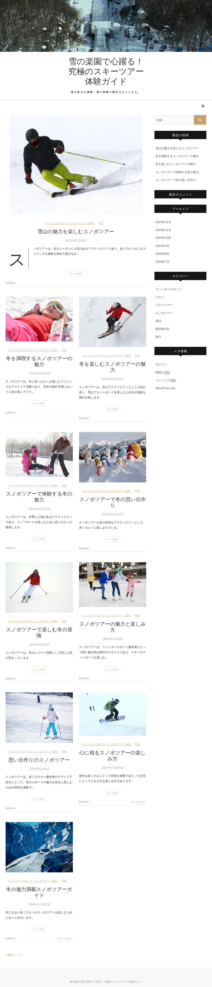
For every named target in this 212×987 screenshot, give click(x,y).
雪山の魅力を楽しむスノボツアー (76, 231)
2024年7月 (162, 261)
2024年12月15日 (39, 508)
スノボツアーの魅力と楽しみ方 (112, 626)
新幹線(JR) (162, 328)
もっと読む (76, 273)
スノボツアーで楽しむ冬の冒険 (39, 632)
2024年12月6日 (112, 639)
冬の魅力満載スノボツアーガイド (39, 892)
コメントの (165, 380)
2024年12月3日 (39, 768)
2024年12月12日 (112, 514)
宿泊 (158, 321)
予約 (101, 223)
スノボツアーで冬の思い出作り (113, 502)
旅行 (91, 223)
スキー (159, 297)
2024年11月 (163, 230)
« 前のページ (14, 955)
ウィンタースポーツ (57, 223)
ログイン (161, 364)
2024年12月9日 (39, 644)
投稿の (162, 372)
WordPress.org (165, 388)
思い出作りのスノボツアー (39, 759)
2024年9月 (162, 246)
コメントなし (138, 801)
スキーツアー (164, 305)
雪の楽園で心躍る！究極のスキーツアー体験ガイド (106, 71)
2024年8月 (162, 253)
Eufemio (10, 282)
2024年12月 (163, 222)
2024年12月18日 (112, 379)
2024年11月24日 (112, 767)
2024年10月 (163, 237)
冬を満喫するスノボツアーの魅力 (39, 361)
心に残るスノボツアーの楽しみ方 (112, 755)
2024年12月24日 (76, 240)
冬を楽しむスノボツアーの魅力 (112, 366)
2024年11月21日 (39, 904)
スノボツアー (79, 223)
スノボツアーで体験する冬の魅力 (39, 496)
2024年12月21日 (39, 373)
